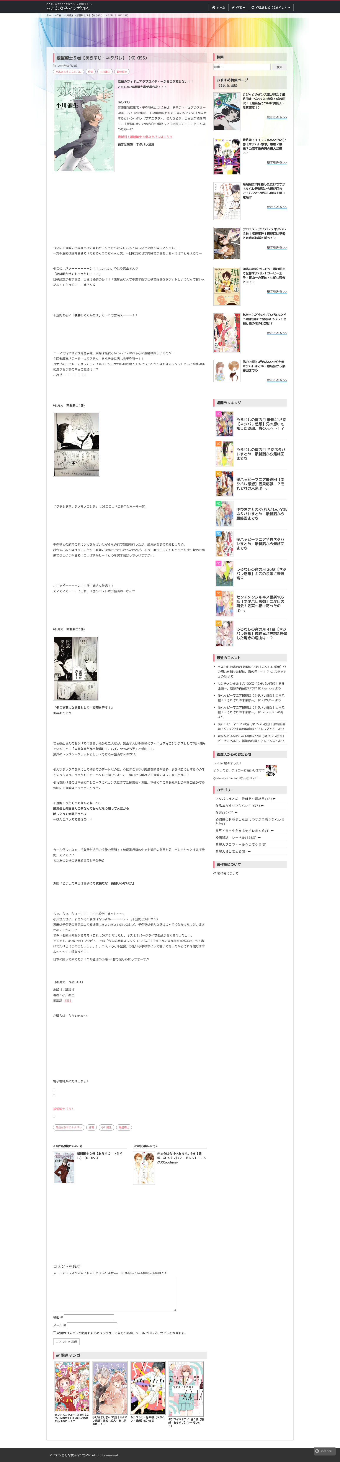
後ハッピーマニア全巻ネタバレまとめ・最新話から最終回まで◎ (260, 543)
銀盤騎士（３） (63, 1109)
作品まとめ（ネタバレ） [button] (271, 8)
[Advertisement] (170, 33)
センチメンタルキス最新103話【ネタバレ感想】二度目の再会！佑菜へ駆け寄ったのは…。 (260, 604)
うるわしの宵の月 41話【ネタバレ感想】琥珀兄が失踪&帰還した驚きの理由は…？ (261, 633)
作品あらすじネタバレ (69, 72)
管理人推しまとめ (231, 851)
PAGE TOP (323, 1451)
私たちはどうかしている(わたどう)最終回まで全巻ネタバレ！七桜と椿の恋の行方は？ (264, 319)
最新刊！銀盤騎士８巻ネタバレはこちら (145, 137)
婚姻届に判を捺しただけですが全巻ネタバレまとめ (250, 821)
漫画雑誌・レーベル (236, 837)
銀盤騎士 (122, 72)
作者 (90, 72)
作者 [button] (238, 8)
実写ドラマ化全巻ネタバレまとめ (243, 831)
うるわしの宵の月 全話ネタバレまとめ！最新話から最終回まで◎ (260, 454)
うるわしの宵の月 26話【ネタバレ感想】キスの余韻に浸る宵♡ (261, 573)
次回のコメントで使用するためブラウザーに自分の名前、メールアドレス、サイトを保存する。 (122, 1333)
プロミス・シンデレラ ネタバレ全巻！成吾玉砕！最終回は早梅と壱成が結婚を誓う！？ (264, 233)
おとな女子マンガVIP (76, 1455)
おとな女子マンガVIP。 (69, 8)
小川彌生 (105, 72)
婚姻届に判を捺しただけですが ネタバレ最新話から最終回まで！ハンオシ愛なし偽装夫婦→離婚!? (264, 190)
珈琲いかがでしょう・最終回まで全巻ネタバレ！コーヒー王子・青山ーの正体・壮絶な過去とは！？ (264, 275)
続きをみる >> (277, 117)
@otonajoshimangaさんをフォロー (237, 778)
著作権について (226, 873)
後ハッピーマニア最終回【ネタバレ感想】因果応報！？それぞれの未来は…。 (260, 484)
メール (59, 1325)
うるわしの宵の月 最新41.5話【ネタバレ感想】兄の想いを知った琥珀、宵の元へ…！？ (261, 424)
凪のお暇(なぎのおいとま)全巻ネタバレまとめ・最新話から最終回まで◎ (264, 366)
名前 (58, 1317)
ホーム (218, 8)
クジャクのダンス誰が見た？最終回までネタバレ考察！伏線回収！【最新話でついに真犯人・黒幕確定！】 (264, 101)
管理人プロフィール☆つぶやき (241, 844)
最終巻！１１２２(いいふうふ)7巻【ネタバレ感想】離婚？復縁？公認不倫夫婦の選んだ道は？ (264, 146)
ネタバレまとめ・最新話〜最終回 (244, 799)
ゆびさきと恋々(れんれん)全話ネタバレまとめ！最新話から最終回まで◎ (261, 513)
